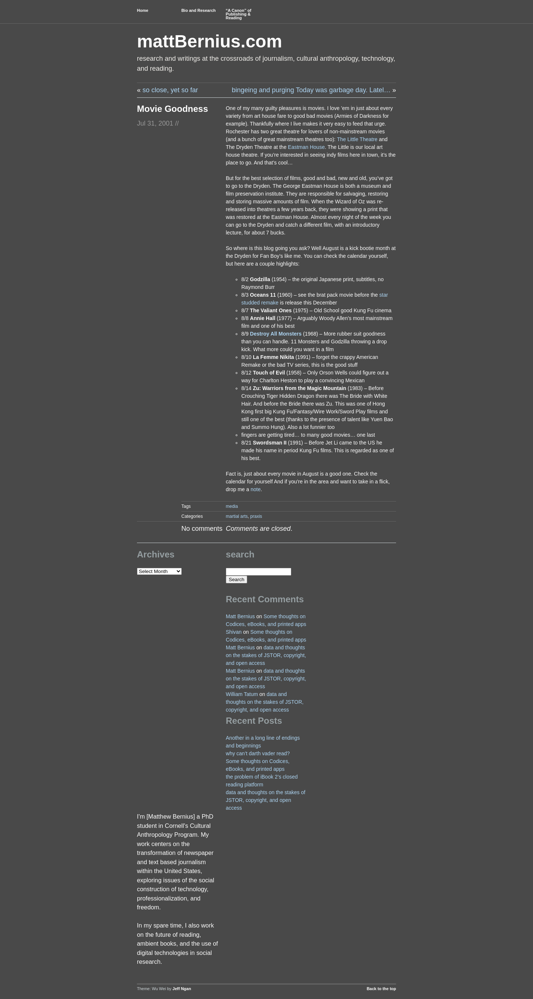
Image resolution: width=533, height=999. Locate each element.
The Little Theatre (357, 139)
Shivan (234, 632)
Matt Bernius (240, 616)
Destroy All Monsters (276, 334)
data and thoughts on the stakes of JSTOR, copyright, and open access (266, 655)
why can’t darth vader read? (258, 753)
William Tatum (242, 694)
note (256, 489)
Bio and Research (198, 10)
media (232, 506)
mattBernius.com (209, 41)
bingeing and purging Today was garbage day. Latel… (311, 90)
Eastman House (306, 147)
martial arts (237, 516)
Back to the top (381, 988)
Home (142, 10)
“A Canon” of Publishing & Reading (238, 14)
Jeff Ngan (181, 988)
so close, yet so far (170, 90)
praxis (256, 516)
